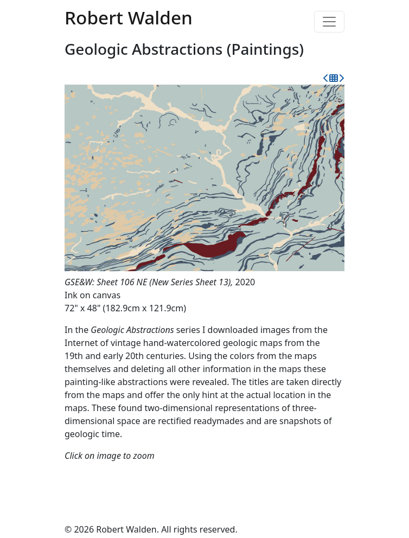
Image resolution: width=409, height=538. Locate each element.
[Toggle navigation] (329, 22)
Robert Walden (129, 17)
